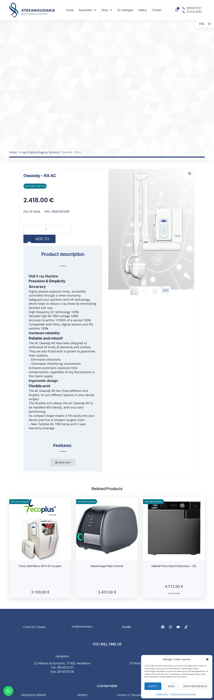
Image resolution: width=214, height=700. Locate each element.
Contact (156, 10)
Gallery (142, 10)
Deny (171, 686)
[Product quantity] (47, 229)
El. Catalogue (125, 10)
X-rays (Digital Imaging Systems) (39, 152)
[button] (207, 659)
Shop (107, 10)
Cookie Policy (162, 694)
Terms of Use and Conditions (183, 694)
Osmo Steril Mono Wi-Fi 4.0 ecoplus (40, 566)
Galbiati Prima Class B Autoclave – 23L (174, 566)
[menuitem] (201, 24)
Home (70, 10)
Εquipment (87, 10)
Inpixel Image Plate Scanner (107, 566)
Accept (152, 686)
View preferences (195, 686)
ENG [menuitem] (201, 24)
